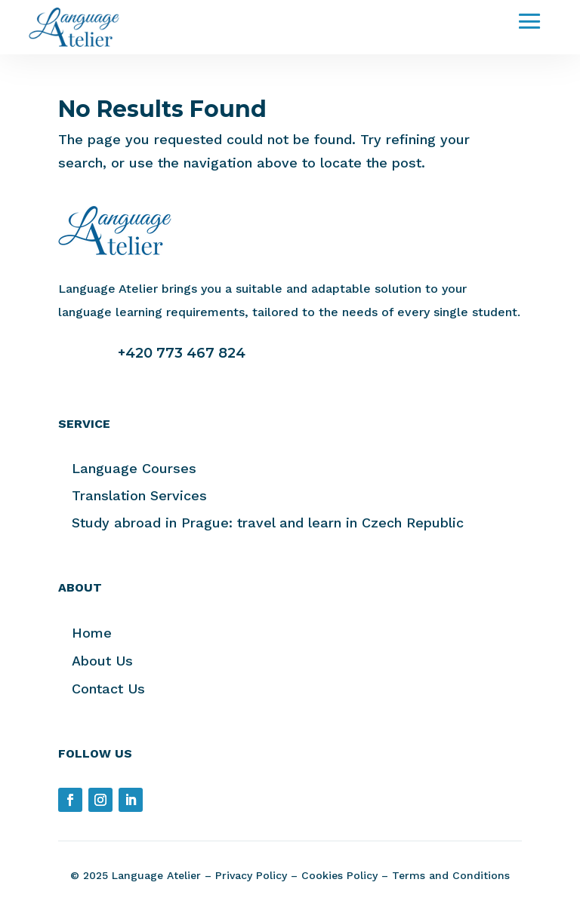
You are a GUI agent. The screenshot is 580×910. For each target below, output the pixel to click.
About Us (102, 661)
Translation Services (139, 495)
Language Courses (134, 468)
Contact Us (108, 688)
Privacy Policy (251, 875)
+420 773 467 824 (181, 353)
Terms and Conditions (451, 875)
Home (92, 633)
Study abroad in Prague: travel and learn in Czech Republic (268, 522)
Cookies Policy (339, 875)
